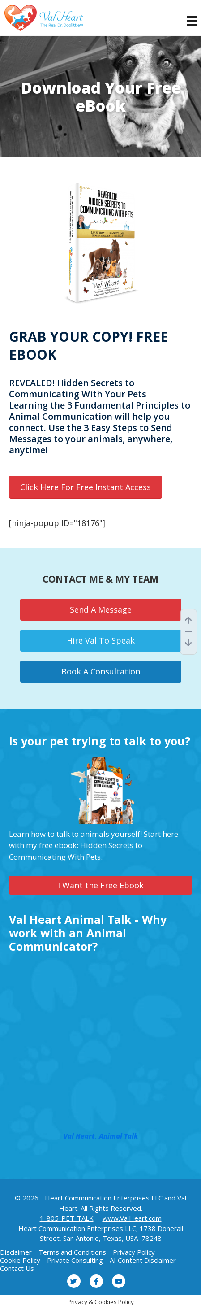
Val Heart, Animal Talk (101, 1135)
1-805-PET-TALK (67, 1217)
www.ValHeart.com (132, 1217)
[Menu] (187, 21)
